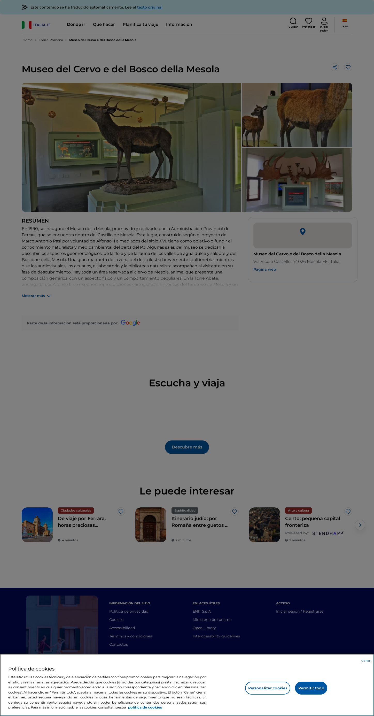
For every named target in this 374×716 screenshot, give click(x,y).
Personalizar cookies (267, 688)
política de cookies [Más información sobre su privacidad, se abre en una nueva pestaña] (145, 707)
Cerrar (365, 660)
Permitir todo (311, 688)
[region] (187, 685)
